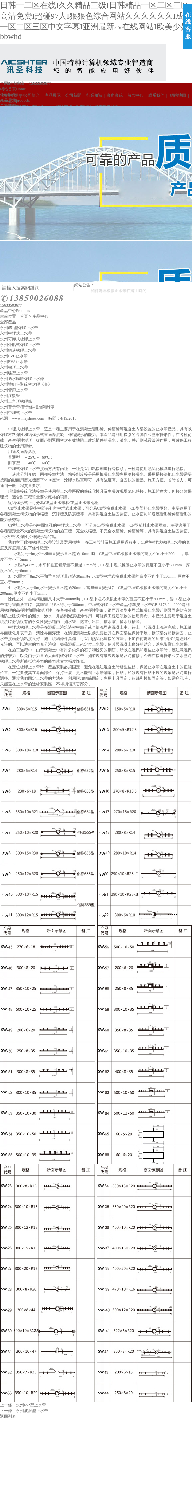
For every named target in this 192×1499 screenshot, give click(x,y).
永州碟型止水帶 (14, 373)
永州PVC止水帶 (14, 356)
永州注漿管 (10, 395)
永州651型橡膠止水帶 (19, 327)
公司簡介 (32, 95)
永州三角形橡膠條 (16, 401)
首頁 (24, 316)
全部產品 (8, 322)
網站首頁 (13, 89)
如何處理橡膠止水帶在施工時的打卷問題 (130, 290)
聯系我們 (156, 95)
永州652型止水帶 (31, 1405)
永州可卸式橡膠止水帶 (20, 339)
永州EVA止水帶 (14, 361)
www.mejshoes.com (28, 418)
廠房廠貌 (115, 95)
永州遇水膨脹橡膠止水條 (22, 378)
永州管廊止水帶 (14, 390)
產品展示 (53, 95)
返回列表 (8, 1416)
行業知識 (94, 95)
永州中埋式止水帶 (16, 333)
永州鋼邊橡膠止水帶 (18, 350)
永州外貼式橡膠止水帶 (20, 344)
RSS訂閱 (8, 101)
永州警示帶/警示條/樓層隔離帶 (27, 407)
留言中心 (135, 95)
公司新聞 (73, 95)
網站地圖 (177, 95)
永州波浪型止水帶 (32, 1410)
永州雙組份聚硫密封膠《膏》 (26, 384)
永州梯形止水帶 (14, 367)
